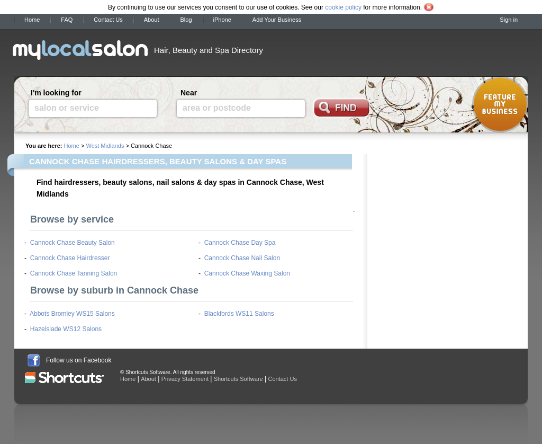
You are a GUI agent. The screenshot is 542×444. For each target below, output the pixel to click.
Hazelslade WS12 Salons (66, 329)
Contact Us (108, 19)
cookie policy (343, 7)
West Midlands (105, 146)
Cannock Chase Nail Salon (242, 258)
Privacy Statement (185, 379)
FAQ (67, 19)
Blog (186, 19)
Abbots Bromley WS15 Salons (72, 313)
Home (32, 19)
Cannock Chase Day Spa (240, 242)
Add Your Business (276, 19)
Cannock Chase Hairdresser (70, 258)
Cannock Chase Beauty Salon (72, 242)
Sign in (509, 19)
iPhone (222, 19)
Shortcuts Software (238, 379)
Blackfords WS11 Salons (239, 313)
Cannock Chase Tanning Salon (74, 273)
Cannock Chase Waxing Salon (247, 273)
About (151, 19)
